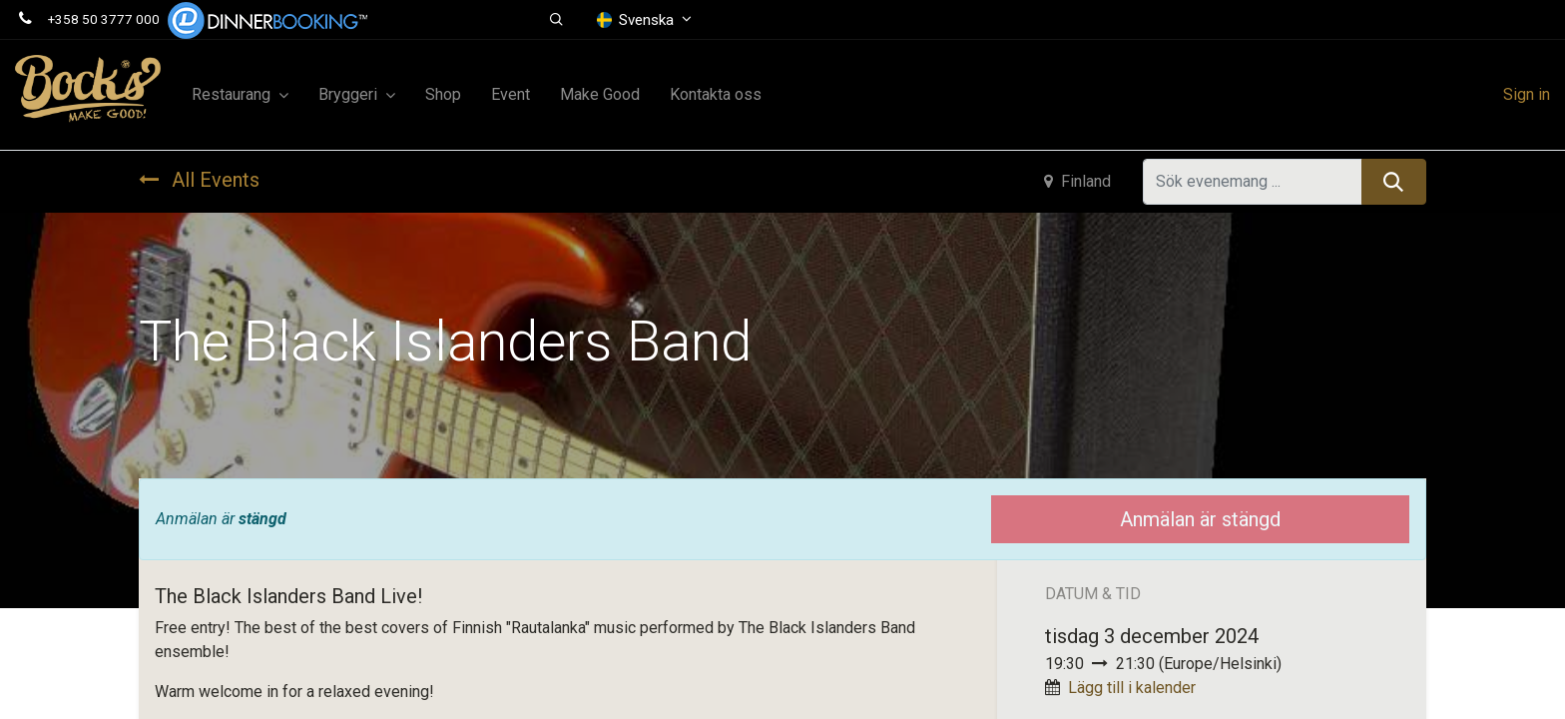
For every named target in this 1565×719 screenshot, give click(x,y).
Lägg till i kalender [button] (1132, 687)
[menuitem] (443, 95)
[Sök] (1393, 182)
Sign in (1526, 94)
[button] (557, 20)
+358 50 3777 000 (104, 19)
